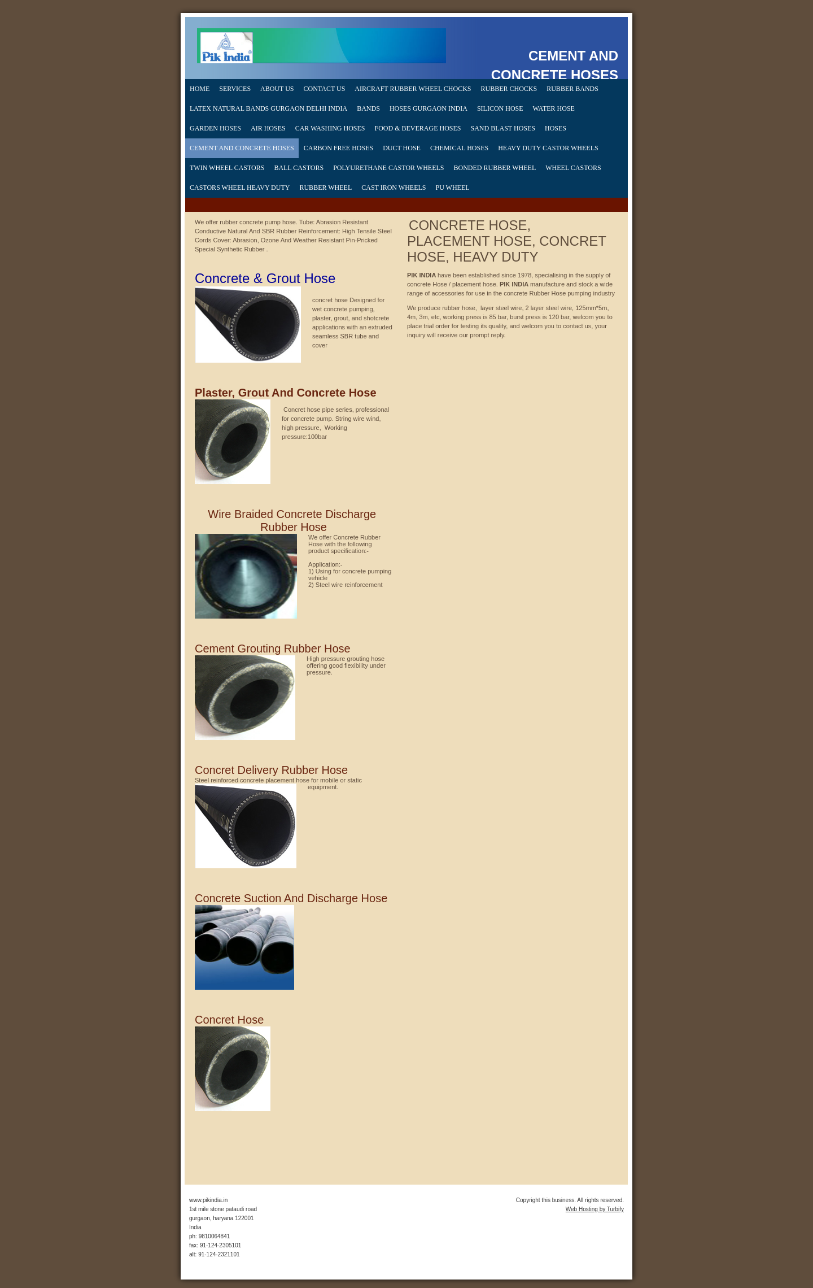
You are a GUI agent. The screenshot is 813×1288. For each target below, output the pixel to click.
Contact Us (325, 89)
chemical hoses (459, 148)
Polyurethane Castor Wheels (388, 168)
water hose (554, 108)
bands (368, 108)
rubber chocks (509, 89)
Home (199, 89)
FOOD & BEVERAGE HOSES (418, 128)
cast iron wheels (393, 188)
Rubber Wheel (325, 188)
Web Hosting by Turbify (595, 1209)
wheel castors (573, 168)
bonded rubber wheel (495, 168)
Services (235, 89)
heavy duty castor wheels (548, 148)
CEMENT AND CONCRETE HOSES (242, 148)
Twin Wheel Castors (227, 168)
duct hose (402, 148)
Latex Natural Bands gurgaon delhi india (268, 108)
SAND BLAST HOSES (503, 128)
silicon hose (500, 108)
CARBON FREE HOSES (338, 148)
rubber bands (572, 89)
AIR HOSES (268, 128)
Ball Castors (299, 168)
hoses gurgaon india (428, 108)
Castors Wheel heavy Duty (240, 188)
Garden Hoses (215, 128)
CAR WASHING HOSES (330, 128)
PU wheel (452, 188)
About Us (277, 89)
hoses (555, 128)
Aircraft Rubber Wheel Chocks (413, 89)
